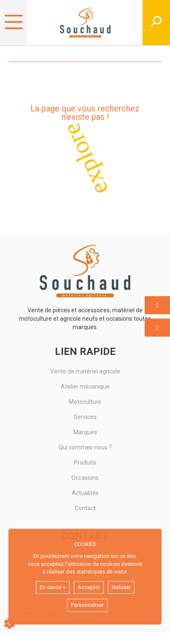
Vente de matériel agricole (85, 371)
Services (85, 417)
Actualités (85, 493)
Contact (85, 508)
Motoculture (85, 401)
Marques (85, 432)
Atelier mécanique (85, 386)
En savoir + (53, 587)
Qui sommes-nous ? (85, 447)
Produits (85, 462)
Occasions (85, 477)
